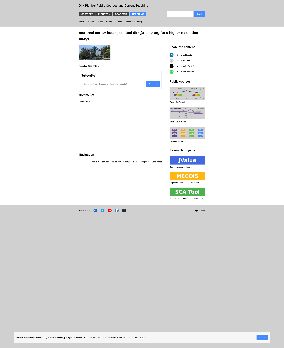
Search (199, 14)
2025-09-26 (92, 66)
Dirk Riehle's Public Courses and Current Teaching (113, 5)
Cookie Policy (139, 337)
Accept (262, 337)
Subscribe (153, 84)
